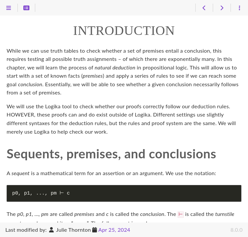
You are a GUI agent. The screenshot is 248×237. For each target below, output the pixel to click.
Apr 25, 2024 (114, 229)
